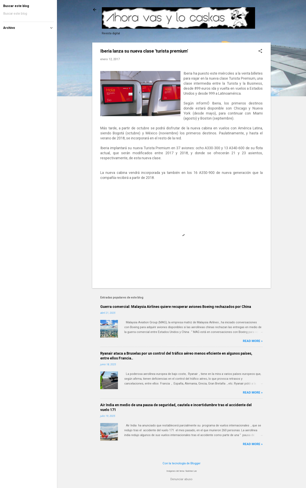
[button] (260, 51)
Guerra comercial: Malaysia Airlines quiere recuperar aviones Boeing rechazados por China (175, 306)
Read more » (253, 341)
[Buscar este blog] (28, 13)
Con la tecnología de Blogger (182, 463)
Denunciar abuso (181, 479)
